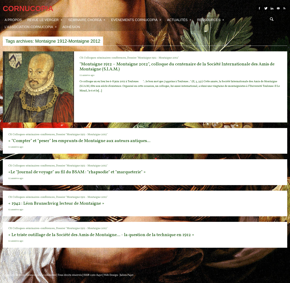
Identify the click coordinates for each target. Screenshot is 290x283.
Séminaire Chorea (86, 20)
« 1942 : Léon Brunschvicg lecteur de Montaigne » (56, 203)
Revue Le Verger (44, 20)
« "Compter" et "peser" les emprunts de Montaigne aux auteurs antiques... (79, 141)
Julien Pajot (126, 275)
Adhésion (71, 27)
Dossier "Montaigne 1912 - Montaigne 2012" (153, 58)
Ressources (210, 20)
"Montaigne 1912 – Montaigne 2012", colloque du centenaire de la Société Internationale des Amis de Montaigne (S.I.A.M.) (177, 66)
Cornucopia (32, 275)
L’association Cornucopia (31, 27)
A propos (13, 20)
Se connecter (48, 275)
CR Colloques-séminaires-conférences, (103, 58)
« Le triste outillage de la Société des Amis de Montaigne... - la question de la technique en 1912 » (101, 235)
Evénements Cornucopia (136, 20)
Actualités (179, 20)
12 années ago (87, 75)
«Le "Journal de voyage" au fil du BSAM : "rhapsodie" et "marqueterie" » (77, 172)
